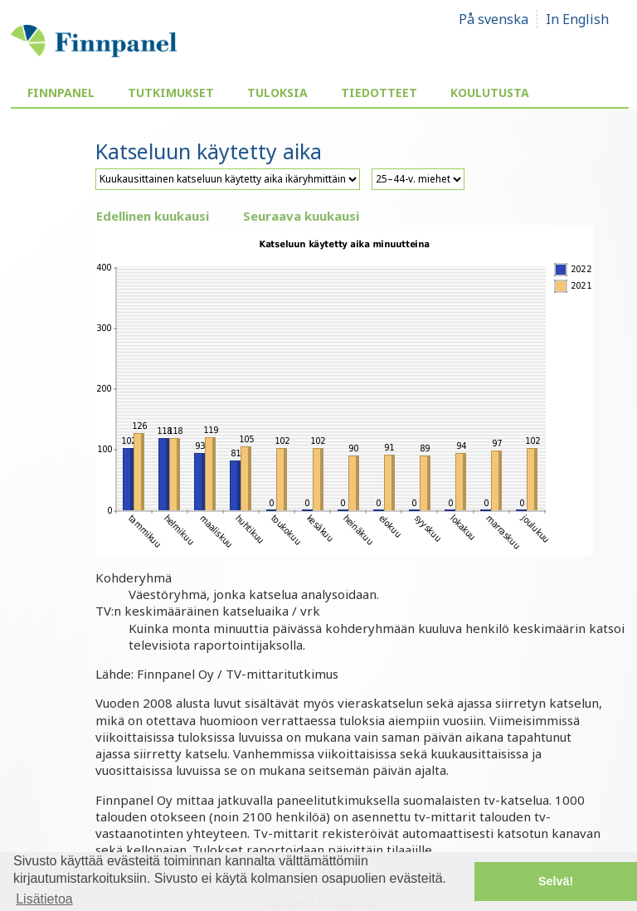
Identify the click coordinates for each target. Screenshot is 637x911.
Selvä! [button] (555, 881)
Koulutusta (489, 92)
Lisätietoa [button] (44, 899)
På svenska (493, 19)
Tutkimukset (171, 92)
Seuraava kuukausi (301, 215)
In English (577, 19)
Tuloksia (277, 92)
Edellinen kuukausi (152, 215)
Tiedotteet (379, 92)
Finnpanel (61, 92)
